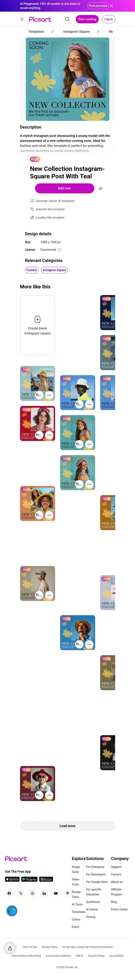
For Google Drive (97, 882)
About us (117, 882)
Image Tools (76, 869)
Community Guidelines (58, 955)
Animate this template (50, 209)
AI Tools (77, 904)
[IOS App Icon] (12, 881)
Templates (79, 912)
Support (116, 867)
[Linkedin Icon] (44, 893)
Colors (76, 919)
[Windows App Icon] (46, 881)
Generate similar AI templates (55, 201)
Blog (114, 902)
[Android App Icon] (29, 881)
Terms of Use (29, 947)
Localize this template (50, 217)
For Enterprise (95, 867)
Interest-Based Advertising (26, 955)
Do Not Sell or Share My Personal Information (87, 947)
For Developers (96, 874)
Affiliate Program (116, 892)
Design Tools (76, 894)
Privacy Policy (49, 947)
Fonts (75, 927)
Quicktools (93, 902)
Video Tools (75, 882)
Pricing (90, 917)
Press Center (119, 909)
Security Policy (96, 955)
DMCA (79, 955)
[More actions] (49, 395)
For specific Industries (93, 892)
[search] (67, 19)
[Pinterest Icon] (67, 893)
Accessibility (116, 955)
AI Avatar (92, 909)
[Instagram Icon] (32, 893)
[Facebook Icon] (9, 893)
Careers (116, 874)
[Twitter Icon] (21, 893)
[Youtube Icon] (56, 893)
